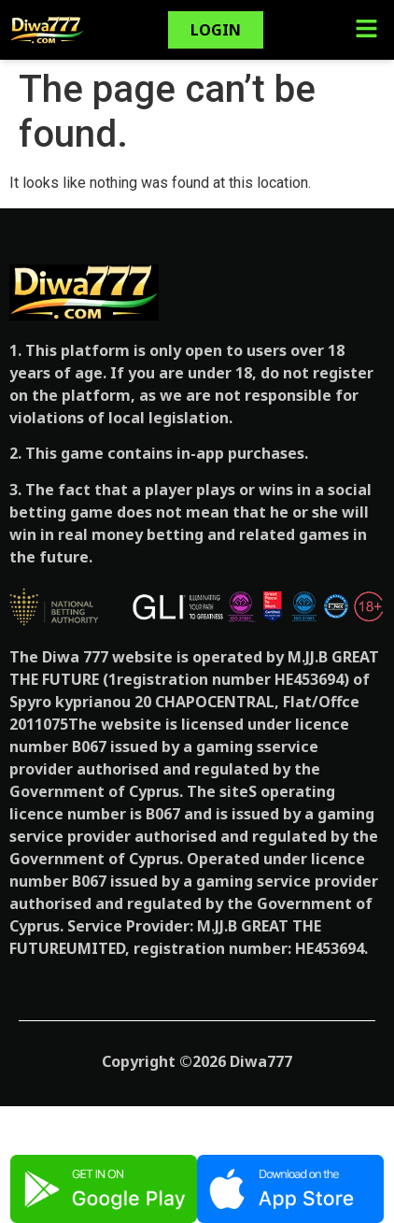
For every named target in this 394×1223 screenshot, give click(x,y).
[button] (366, 29)
